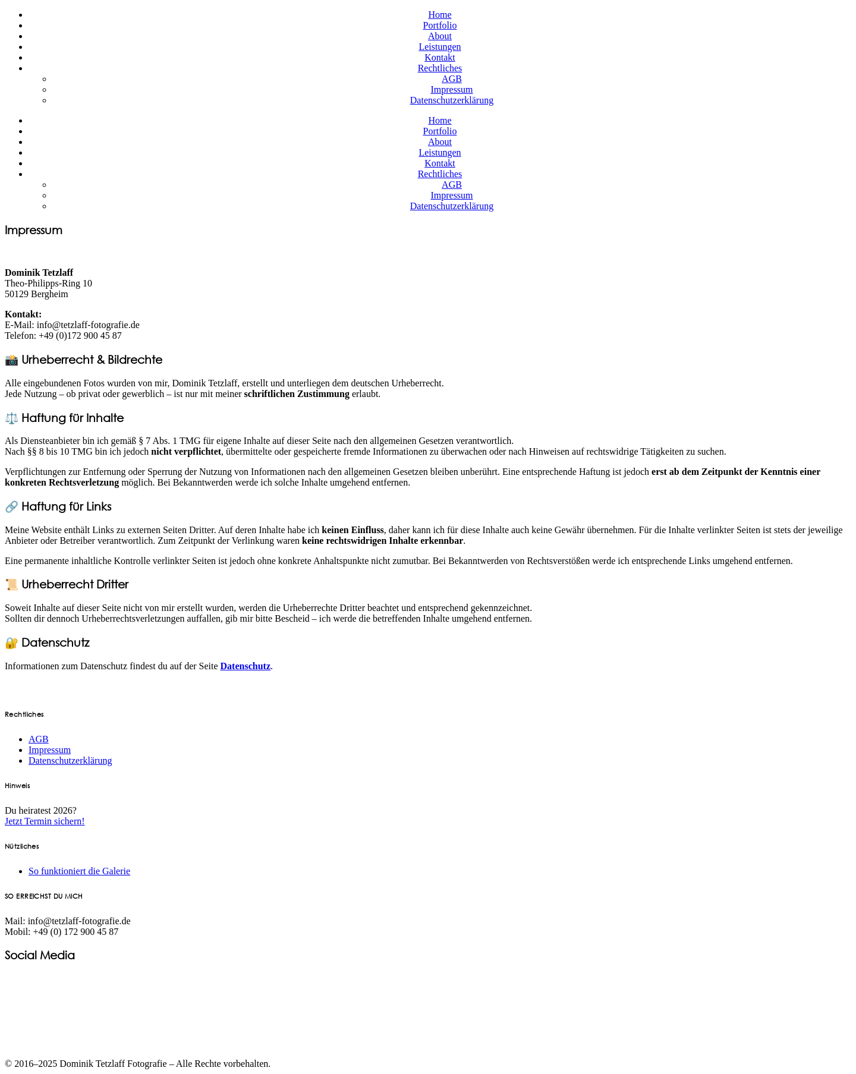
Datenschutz (245, 666)
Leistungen (439, 47)
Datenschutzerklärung (451, 100)
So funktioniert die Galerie (79, 871)
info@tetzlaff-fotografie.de (88, 325)
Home (439, 15)
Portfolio (440, 25)
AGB (452, 79)
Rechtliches (440, 68)
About (440, 36)
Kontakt (439, 57)
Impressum (451, 89)
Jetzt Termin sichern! (45, 821)
